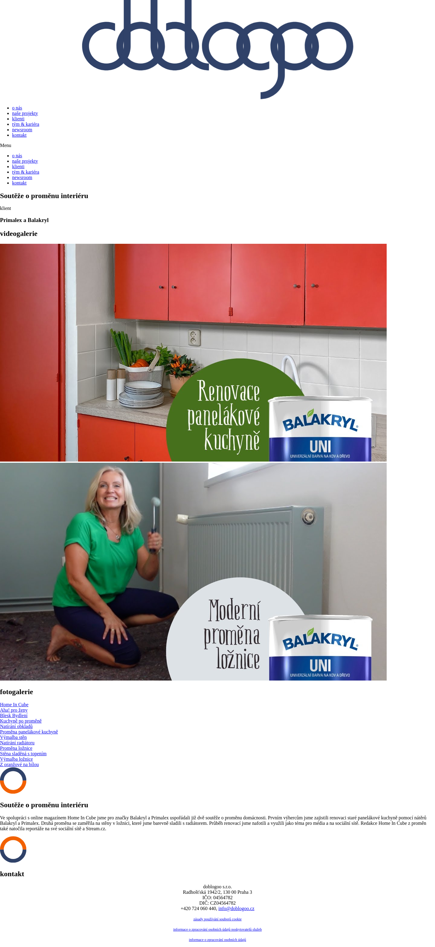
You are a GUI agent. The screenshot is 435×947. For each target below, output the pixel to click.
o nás (17, 107)
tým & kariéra (25, 124)
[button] (217, 145)
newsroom (22, 129)
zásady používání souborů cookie (217, 919)
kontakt (19, 135)
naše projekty (25, 113)
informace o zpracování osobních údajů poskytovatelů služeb (217, 929)
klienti (18, 118)
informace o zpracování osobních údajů (217, 940)
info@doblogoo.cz (236, 908)
